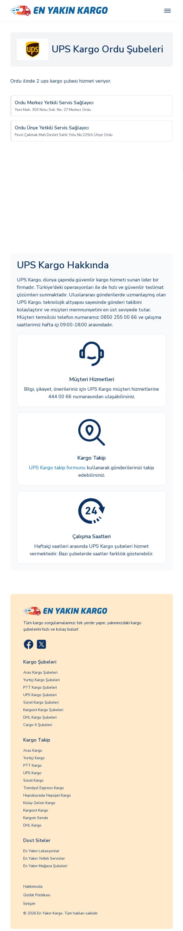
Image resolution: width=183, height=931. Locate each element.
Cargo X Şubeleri (37, 724)
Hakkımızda (32, 886)
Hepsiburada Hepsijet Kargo (47, 795)
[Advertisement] (91, 202)
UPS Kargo (32, 772)
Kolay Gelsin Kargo (39, 802)
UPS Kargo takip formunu (57, 467)
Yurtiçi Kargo (34, 758)
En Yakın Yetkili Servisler (44, 858)
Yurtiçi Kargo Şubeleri (41, 679)
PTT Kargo (32, 765)
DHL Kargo (32, 825)
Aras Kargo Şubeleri (40, 672)
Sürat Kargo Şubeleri (41, 702)
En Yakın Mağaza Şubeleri (45, 865)
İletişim (29, 903)
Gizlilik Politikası (36, 895)
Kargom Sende (35, 817)
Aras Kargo (32, 750)
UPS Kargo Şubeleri (40, 694)
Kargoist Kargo (35, 810)
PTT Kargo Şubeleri (40, 687)
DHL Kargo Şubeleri (40, 717)
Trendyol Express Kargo (43, 787)
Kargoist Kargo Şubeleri (43, 709)
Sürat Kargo (33, 780)
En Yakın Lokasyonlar (41, 851)
